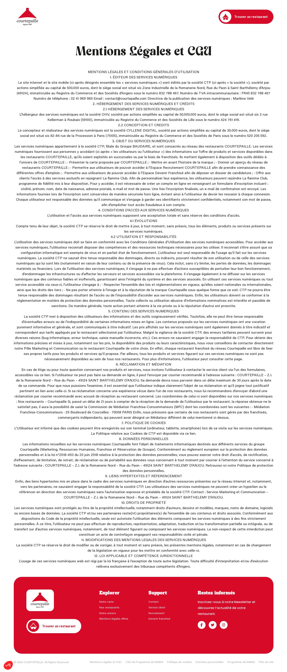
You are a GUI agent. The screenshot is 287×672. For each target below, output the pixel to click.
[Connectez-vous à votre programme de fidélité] (213, 16)
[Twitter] (213, 625)
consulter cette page (225, 358)
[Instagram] (224, 625)
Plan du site (266, 662)
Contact (154, 601)
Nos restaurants (109, 607)
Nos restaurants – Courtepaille (42, 401)
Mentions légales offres (113, 618)
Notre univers (107, 613)
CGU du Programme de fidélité (144, 662)
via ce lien (42, 374)
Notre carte (106, 601)
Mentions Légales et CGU (106, 662)
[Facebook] (202, 625)
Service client (157, 607)
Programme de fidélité (241, 662)
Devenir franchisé (159, 618)
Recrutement (156, 613)
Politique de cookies (179, 662)
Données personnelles (210, 662)
